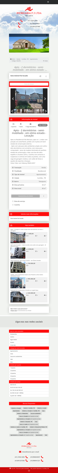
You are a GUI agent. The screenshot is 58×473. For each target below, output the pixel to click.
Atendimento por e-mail (29, 452)
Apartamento (34, 59)
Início (12, 59)
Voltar (45, 61)
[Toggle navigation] (48, 2)
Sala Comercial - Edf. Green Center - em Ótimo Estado (26, 260)
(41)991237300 (35, 26)
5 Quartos (13, 379)
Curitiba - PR (25, 59)
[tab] (15, 84)
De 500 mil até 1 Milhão (16, 393)
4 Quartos (13, 376)
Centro (12, 337)
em (29, 408)
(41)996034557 (35, 24)
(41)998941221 (35, 461)
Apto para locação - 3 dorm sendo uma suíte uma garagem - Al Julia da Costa (28, 245)
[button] (13, 99)
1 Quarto (12, 368)
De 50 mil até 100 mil (16, 387)
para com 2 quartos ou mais (28, 419)
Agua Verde (13, 339)
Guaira (12, 342)
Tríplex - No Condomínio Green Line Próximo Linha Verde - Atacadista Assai (27, 275)
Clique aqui (14, 310)
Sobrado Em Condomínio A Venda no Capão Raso (24, 290)
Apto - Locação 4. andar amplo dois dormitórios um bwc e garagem (27, 230)
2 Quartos (13, 370)
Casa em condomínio (16, 356)
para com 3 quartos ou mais (28, 416)
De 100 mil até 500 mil (16, 390)
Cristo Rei (13, 345)
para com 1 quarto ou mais (22, 435)
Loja (11, 359)
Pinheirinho (13, 334)
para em (30, 411)
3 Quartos (13, 373)
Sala (11, 362)
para (16, 408)
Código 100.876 (16, 61)
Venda (18, 59)
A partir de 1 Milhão (15, 395)
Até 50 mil (13, 384)
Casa (11, 353)
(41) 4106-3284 (33, 21)
